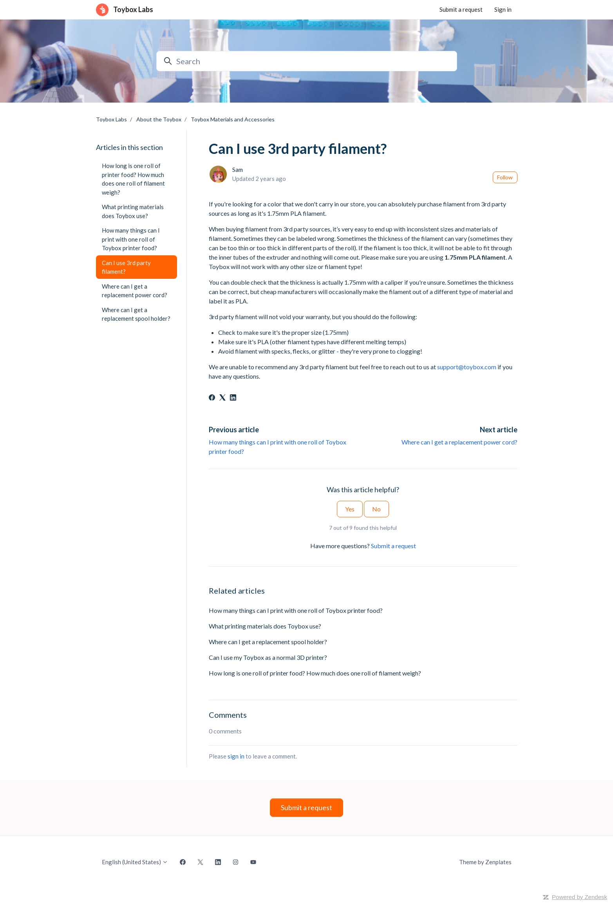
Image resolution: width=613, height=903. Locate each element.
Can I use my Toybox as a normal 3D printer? (268, 657)
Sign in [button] (503, 9)
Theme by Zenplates (485, 861)
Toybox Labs (111, 119)
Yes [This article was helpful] (349, 509)
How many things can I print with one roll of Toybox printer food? (296, 610)
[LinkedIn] (233, 398)
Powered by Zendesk (579, 897)
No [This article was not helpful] (376, 509)
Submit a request (461, 9)
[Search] (306, 61)
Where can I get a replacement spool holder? (268, 641)
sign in (236, 756)
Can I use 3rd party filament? (126, 267)
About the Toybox (158, 119)
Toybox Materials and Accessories (233, 119)
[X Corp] (222, 398)
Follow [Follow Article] (505, 177)
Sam (237, 169)
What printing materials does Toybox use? (265, 626)
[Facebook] (212, 398)
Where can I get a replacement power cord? (459, 442)
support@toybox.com (466, 366)
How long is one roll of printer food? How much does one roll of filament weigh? (315, 673)
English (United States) (135, 861)
